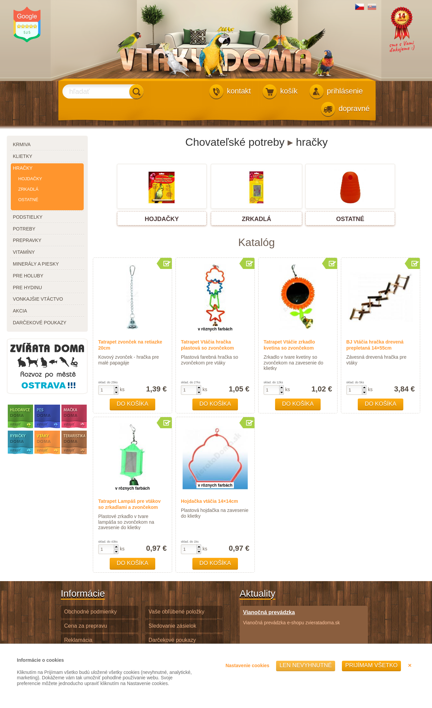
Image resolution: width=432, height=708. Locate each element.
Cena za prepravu (85, 626)
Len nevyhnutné (305, 665)
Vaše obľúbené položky (176, 612)
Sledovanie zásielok (172, 626)
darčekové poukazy (39, 322)
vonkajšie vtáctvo (38, 299)
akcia (20, 311)
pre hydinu (27, 287)
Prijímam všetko (371, 665)
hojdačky (30, 178)
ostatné (28, 199)
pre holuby (28, 275)
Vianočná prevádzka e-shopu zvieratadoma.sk (291, 617)
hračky (22, 168)
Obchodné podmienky (90, 612)
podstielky (28, 217)
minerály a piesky (36, 264)
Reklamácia (78, 640)
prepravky (27, 240)
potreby (24, 229)
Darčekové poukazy (172, 640)
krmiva (22, 144)
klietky (22, 156)
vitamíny (24, 252)
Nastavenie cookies (247, 665)
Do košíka (132, 404)
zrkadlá (28, 189)
